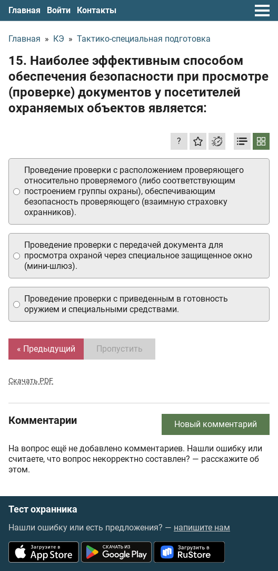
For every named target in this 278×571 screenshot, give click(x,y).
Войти (59, 10)
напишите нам (202, 527)
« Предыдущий (46, 349)
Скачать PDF (30, 380)
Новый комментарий (215, 424)
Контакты (96, 10)
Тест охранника (42, 509)
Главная (24, 10)
